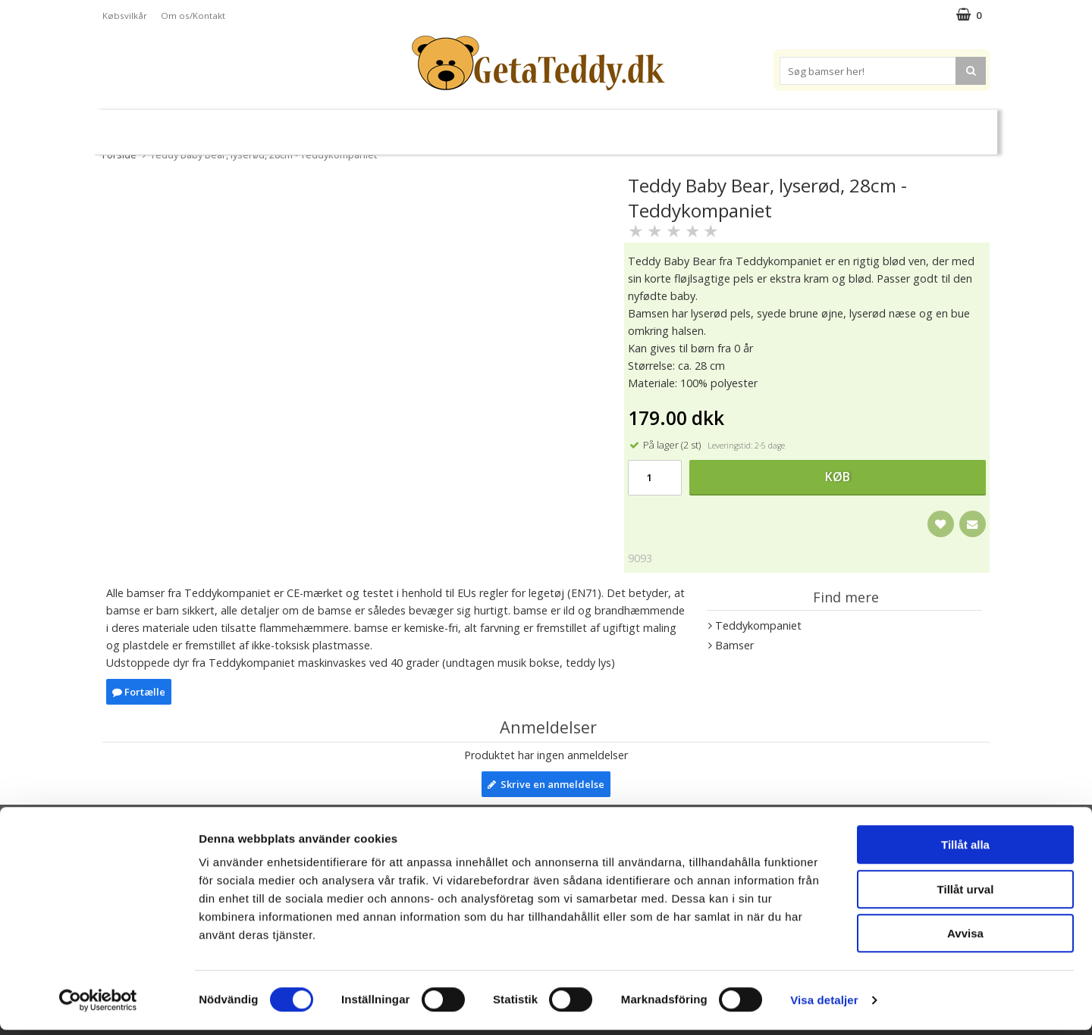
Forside (119, 154)
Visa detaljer (824, 1005)
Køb (837, 476)
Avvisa (965, 938)
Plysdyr (341, 125)
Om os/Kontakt (193, 15)
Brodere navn (819, 125)
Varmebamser (505, 126)
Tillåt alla (965, 849)
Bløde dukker (416, 126)
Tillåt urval (965, 894)
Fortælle (138, 692)
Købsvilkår (124, 15)
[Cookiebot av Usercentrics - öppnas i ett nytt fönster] (98, 1005)
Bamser (268, 125)
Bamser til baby (613, 125)
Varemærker (718, 125)
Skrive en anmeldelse (546, 784)
